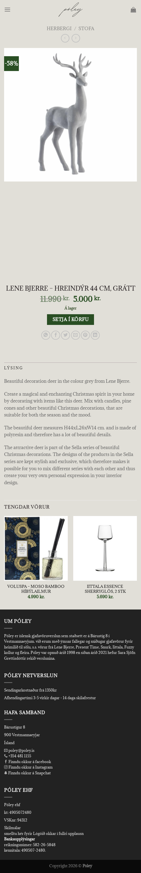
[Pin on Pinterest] (85, 335)
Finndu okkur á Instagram (28, 767)
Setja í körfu (70, 319)
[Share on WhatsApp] (45, 335)
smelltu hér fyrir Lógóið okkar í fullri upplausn (44, 833)
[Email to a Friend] (75, 335)
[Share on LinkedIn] (95, 335)
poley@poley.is (19, 750)
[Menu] (7, 9)
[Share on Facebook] (55, 335)
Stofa (86, 28)
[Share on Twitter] (65, 335)
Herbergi (59, 28)
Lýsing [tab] (13, 367)
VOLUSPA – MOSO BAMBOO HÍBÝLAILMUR (35, 589)
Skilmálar (12, 827)
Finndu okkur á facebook (27, 761)
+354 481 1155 (19, 755)
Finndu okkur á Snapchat (27, 772)
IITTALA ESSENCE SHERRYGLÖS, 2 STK (105, 589)
